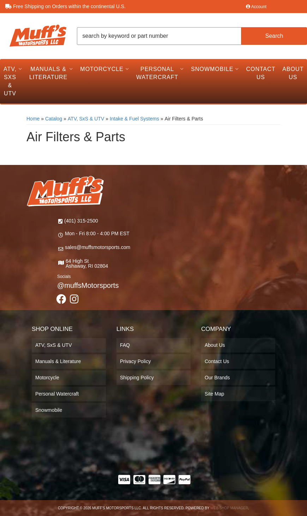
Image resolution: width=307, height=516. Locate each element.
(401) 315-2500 (81, 221)
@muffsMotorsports (88, 285)
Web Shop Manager (229, 508)
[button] (192, 36)
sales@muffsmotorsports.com (97, 247)
